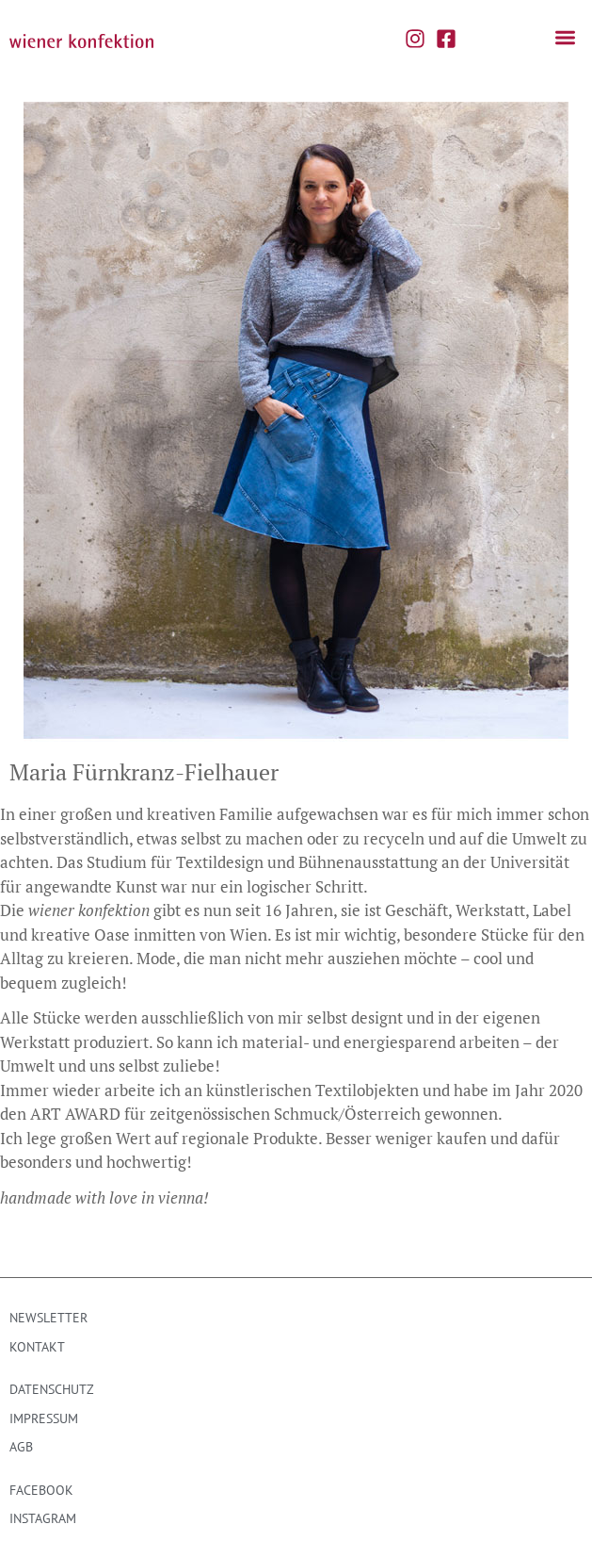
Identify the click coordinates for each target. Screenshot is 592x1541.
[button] (565, 38)
